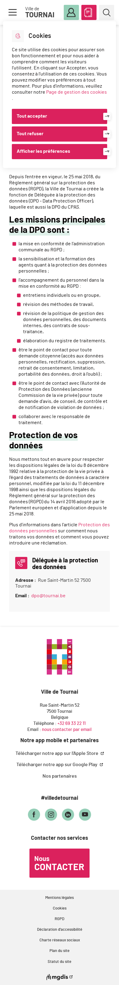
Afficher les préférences (43, 151)
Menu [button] (12, 12)
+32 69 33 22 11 (71, 723)
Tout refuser (30, 133)
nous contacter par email (67, 729)
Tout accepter (32, 116)
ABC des (89, 11)
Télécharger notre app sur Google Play (57, 764)
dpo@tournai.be (48, 595)
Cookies (59, 908)
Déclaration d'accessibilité (59, 930)
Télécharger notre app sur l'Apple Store (57, 753)
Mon (71, 12)
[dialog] (59, 94)
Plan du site (59, 951)
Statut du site (59, 962)
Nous (59, 864)
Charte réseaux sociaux (59, 940)
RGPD (59, 919)
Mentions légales (59, 898)
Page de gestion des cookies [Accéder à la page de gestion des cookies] (76, 92)
